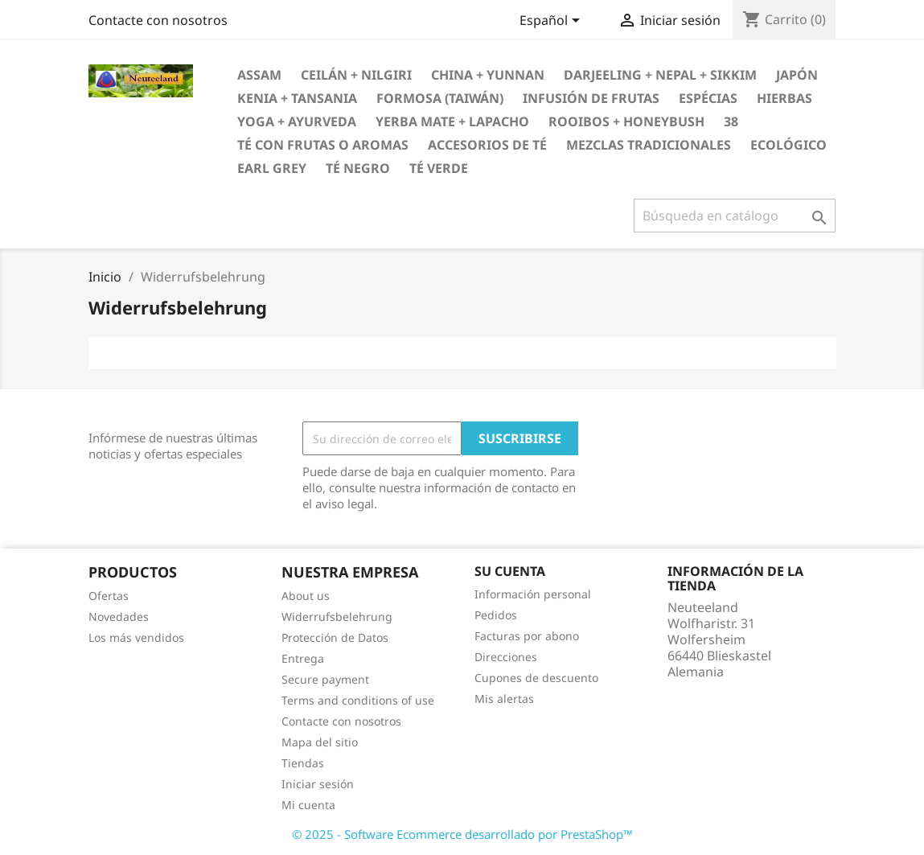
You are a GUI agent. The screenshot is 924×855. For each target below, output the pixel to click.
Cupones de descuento (536, 677)
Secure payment (325, 679)
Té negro (358, 168)
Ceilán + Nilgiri (356, 75)
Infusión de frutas (591, 98)
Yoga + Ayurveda (296, 121)
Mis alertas (504, 698)
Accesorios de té (487, 145)
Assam (259, 75)
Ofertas (108, 595)
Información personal (532, 594)
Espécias (708, 98)
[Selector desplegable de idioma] (552, 21)
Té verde (438, 168)
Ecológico (788, 145)
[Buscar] (735, 215)
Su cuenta (509, 571)
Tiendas (302, 763)
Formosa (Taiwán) (439, 98)
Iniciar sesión (317, 783)
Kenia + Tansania (297, 98)
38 (731, 121)
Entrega (302, 658)
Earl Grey (271, 168)
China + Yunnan (487, 75)
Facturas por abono (526, 635)
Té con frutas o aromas (323, 145)
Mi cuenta (308, 804)
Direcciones (505, 656)
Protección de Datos (334, 637)
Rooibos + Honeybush (626, 121)
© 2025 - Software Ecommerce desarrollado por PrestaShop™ (462, 834)
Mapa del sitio (319, 742)
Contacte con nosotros (158, 20)
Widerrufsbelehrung (336, 616)
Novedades (118, 616)
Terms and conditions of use (357, 700)
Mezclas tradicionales (648, 145)
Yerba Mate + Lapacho (452, 121)
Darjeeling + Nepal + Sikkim (660, 75)
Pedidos (495, 615)
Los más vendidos (136, 637)
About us (305, 595)
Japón (797, 75)
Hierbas (784, 98)
